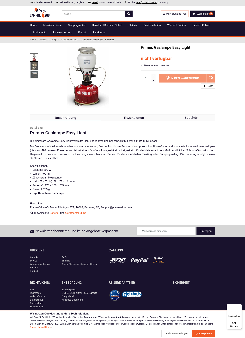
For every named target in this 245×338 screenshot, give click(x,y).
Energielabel (68, 296)
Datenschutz (36, 299)
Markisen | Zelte (52, 25)
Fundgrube (99, 32)
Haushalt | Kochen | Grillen (107, 25)
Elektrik (133, 25)
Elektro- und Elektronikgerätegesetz (79, 293)
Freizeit (82, 32)
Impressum (35, 293)
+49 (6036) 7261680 (146, 2)
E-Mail (95, 2)
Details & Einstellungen (176, 333)
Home (33, 25)
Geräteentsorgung (75, 213)
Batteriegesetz (69, 289)
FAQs (64, 257)
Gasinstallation (152, 25)
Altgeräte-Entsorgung (72, 299)
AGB (32, 289)
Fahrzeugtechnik (62, 32)
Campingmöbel (77, 25)
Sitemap (66, 260)
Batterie (54, 213)
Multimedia (39, 32)
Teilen (208, 86)
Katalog (34, 271)
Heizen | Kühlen (201, 25)
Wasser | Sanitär (176, 25)
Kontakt (34, 257)
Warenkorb (182, 78)
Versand (34, 267)
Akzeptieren (203, 333)
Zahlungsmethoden (40, 264)
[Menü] (240, 306)
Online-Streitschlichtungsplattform (79, 264)
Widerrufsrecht (37, 296)
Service (33, 260)
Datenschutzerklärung (40, 327)
